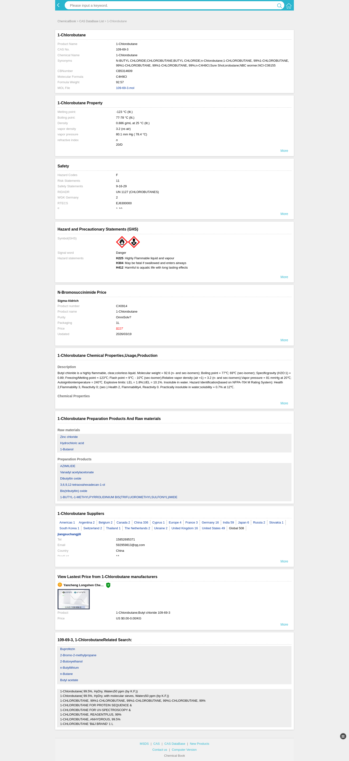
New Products (199, 743)
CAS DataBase (174, 743)
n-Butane (66, 674)
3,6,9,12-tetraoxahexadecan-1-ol (82, 484)
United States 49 (213, 528)
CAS (156, 743)
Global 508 (236, 528)
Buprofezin (67, 649)
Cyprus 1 (158, 522)
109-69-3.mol (125, 88)
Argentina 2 (87, 522)
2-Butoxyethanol (71, 661)
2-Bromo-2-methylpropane (78, 655)
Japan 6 (243, 522)
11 (117, 180)
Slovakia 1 (276, 522)
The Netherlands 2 (137, 528)
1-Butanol (67, 449)
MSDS (144, 743)
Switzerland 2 (92, 528)
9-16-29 (121, 186)
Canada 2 (123, 522)
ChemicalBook (67, 21)
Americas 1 (67, 522)
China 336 (141, 522)
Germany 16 (210, 522)
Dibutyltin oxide (70, 478)
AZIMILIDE (67, 466)
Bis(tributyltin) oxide (73, 491)
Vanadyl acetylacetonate (77, 472)
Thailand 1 (113, 528)
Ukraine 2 (161, 528)
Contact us (159, 749)
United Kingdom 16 (184, 528)
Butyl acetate (69, 680)
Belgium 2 (106, 522)
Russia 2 (259, 522)
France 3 (191, 522)
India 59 (228, 522)
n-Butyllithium (69, 667)
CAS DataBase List (91, 21)
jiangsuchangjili (69, 534)
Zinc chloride (69, 437)
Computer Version (184, 749)
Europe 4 (175, 522)
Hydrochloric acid (72, 443)
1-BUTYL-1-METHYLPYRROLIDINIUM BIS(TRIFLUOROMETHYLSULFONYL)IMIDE (118, 497)
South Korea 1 (69, 528)
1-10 (119, 208)
